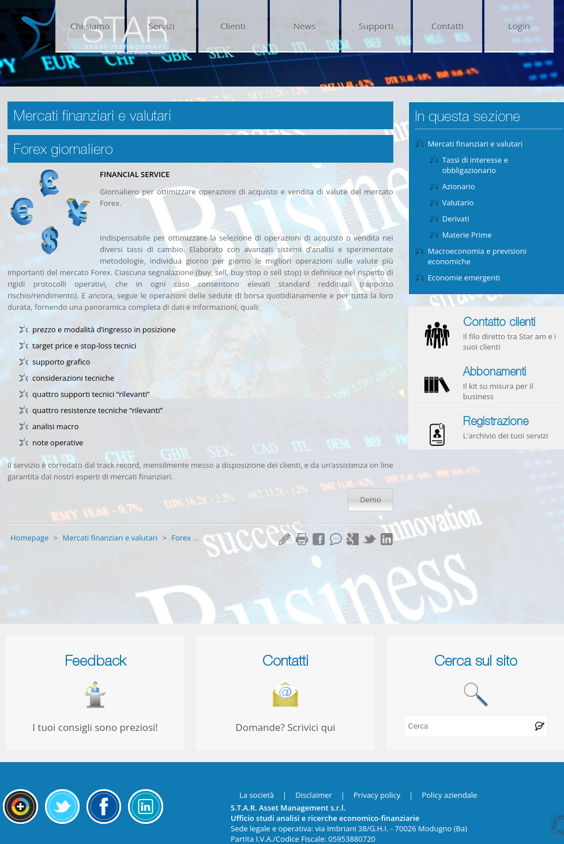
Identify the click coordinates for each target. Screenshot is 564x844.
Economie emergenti (464, 277)
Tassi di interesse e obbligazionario (475, 165)
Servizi (162, 26)
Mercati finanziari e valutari (110, 537)
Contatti (447, 26)
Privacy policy (377, 795)
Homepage (30, 537)
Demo (370, 499)
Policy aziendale (449, 795)
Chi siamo (90, 26)
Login (519, 26)
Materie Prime (467, 235)
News (305, 26)
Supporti (376, 26)
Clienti (233, 26)
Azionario (458, 186)
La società (256, 795)
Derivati (455, 218)
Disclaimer (313, 795)
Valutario (458, 202)
